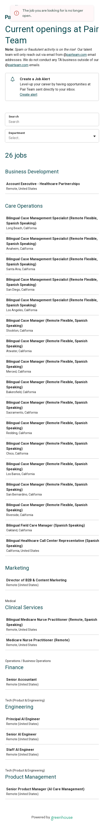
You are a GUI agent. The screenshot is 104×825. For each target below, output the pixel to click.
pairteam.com (77, 55)
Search (14, 116)
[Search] (52, 122)
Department (17, 133)
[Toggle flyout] (94, 136)
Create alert (28, 95)
